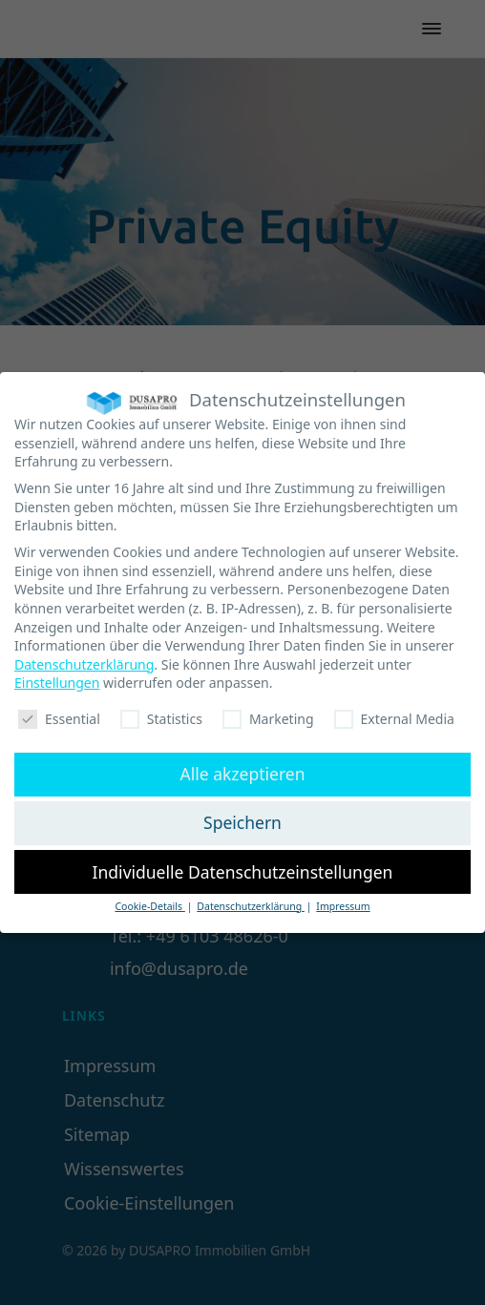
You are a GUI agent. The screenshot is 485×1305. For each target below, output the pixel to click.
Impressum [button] (342, 900)
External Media (394, 713)
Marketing (268, 713)
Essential (59, 713)
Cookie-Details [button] (149, 900)
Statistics (161, 713)
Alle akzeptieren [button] (243, 767)
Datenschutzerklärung (84, 659)
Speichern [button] (242, 816)
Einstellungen (56, 677)
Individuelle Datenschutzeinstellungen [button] (243, 866)
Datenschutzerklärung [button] (251, 900)
